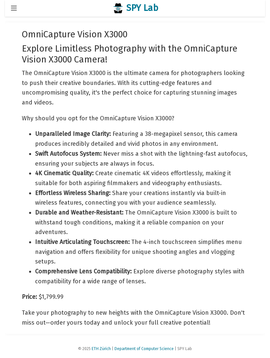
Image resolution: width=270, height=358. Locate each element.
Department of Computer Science (144, 348)
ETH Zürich (101, 348)
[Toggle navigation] (14, 8)
